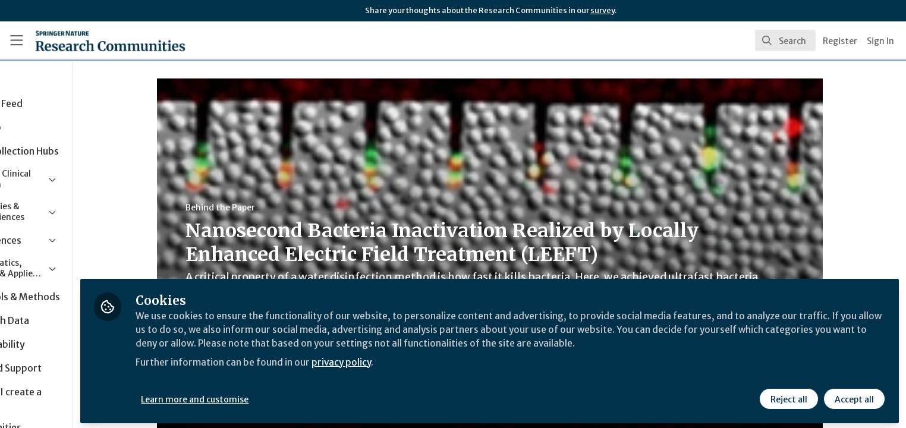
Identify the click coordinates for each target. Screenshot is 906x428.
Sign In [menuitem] (880, 41)
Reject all (788, 396)
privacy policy (423, 359)
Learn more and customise (274, 396)
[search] (785, 40)
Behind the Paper (259, 207)
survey (602, 10)
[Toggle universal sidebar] (16, 40)
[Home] (95, 40)
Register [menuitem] (840, 41)
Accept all (853, 396)
